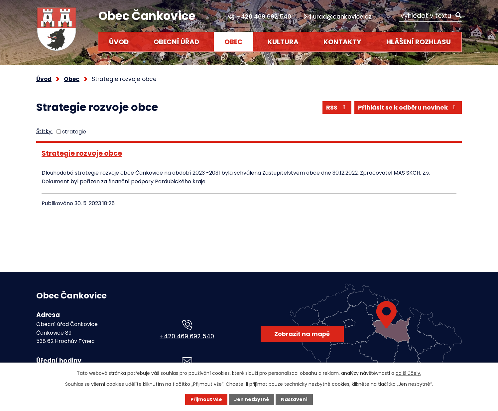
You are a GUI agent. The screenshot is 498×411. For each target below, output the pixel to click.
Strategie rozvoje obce (82, 153)
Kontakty (342, 41)
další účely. (408, 373)
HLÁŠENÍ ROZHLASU (418, 41)
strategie (74, 131)
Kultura (283, 41)
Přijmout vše (206, 399)
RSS (337, 107)
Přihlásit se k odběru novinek (408, 107)
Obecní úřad (176, 41)
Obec (233, 41)
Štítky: (44, 131)
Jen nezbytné (251, 399)
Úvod (119, 41)
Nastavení (294, 399)
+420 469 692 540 (187, 336)
